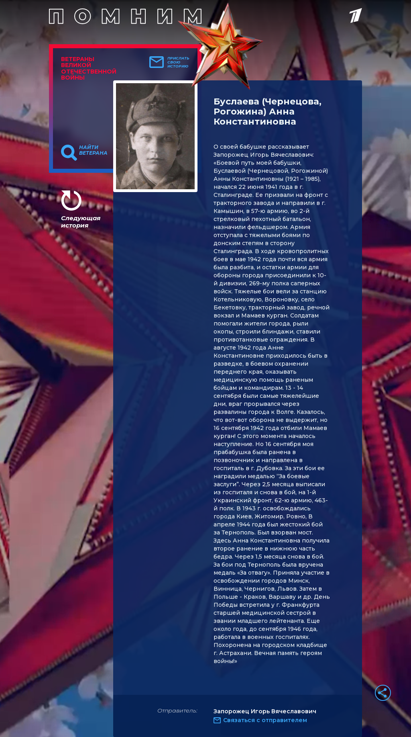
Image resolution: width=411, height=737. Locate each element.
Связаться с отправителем (265, 720)
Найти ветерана (93, 150)
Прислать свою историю (178, 62)
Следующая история (80, 221)
